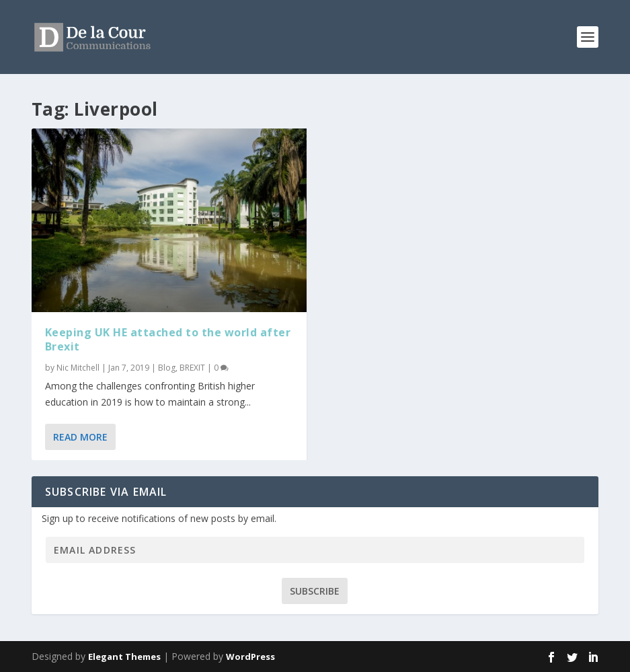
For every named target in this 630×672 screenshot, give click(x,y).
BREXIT (192, 367)
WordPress (250, 656)
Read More (80, 437)
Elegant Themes (124, 656)
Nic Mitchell (78, 367)
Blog (166, 367)
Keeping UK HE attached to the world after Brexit (168, 339)
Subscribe (315, 591)
